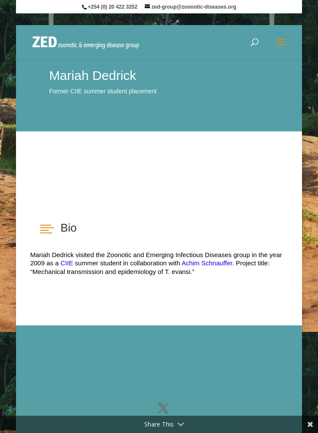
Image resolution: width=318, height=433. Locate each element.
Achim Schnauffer (206, 263)
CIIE (67, 263)
